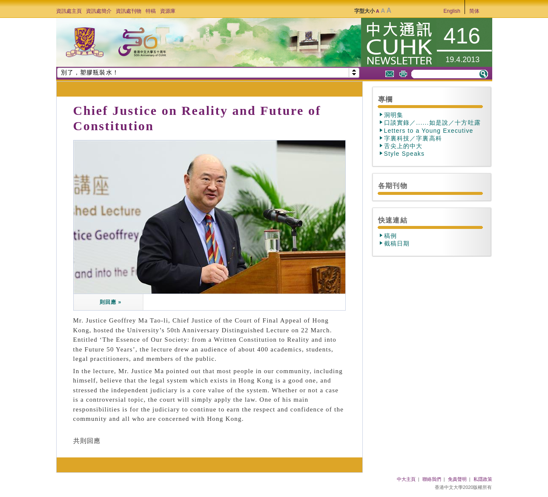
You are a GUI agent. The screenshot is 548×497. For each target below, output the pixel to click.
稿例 (390, 235)
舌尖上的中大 (403, 146)
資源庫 (167, 11)
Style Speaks (404, 153)
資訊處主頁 (69, 11)
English (452, 11)
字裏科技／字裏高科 (413, 138)
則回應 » (109, 302)
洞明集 (394, 114)
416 (462, 35)
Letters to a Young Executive (428, 130)
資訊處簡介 (99, 11)
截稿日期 (397, 243)
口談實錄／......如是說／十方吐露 (432, 122)
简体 (474, 11)
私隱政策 (482, 479)
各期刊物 (392, 185)
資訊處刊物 (128, 11)
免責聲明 (457, 479)
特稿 (151, 11)
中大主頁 (406, 479)
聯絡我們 (431, 479)
